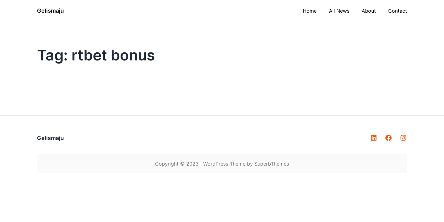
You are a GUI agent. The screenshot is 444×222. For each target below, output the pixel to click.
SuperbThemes (271, 164)
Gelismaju (50, 10)
